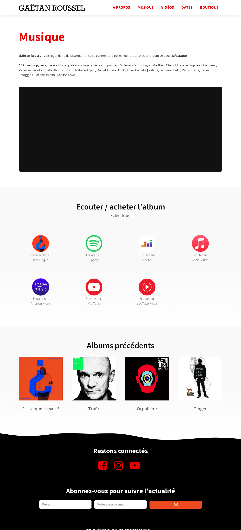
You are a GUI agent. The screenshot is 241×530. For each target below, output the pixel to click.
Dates (186, 7)
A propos (121, 7)
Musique (145, 7)
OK (175, 504)
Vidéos (167, 7)
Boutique (209, 7)
